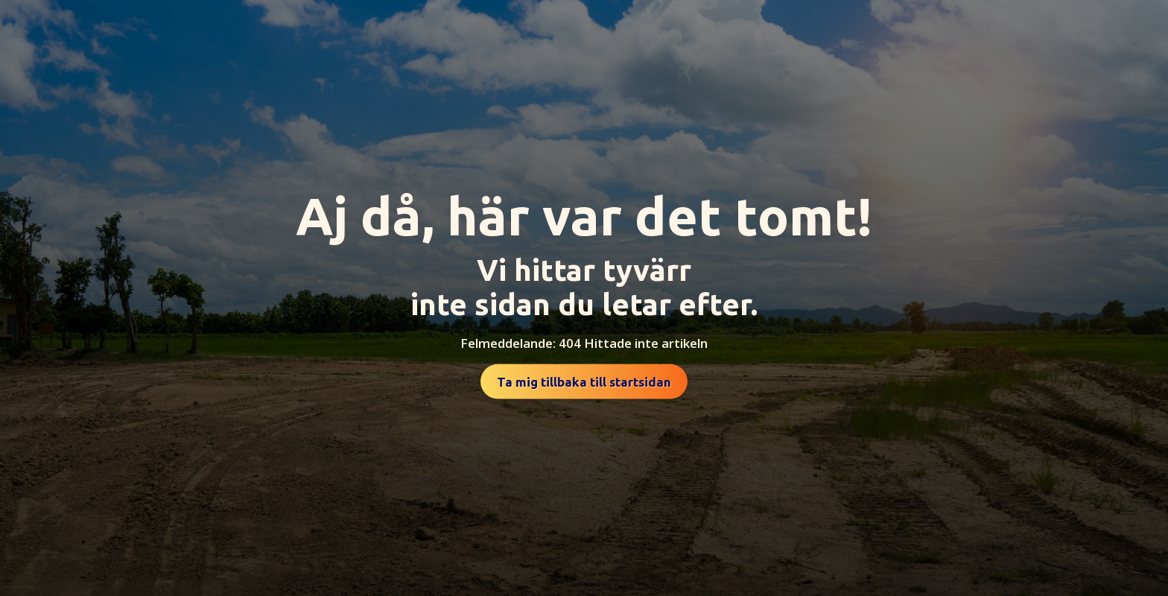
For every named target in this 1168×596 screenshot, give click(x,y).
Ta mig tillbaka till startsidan (584, 382)
